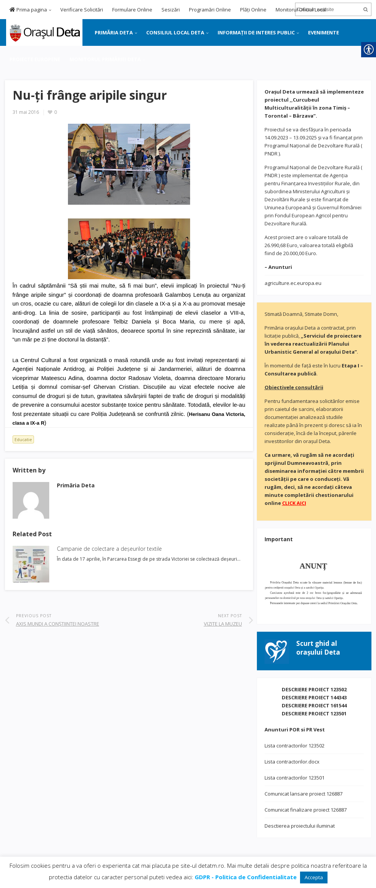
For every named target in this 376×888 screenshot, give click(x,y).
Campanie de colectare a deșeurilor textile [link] (109, 548)
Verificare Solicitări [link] (81, 9)
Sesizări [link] (170, 9)
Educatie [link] (23, 439)
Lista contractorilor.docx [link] (292, 761)
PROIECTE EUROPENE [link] (35, 59)
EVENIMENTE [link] (323, 32)
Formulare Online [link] (132, 9)
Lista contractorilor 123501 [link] (294, 777)
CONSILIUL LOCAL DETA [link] (175, 32)
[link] (43, 31)
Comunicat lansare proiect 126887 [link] (303, 793)
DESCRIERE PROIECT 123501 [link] (314, 713)
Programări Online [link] (210, 9)
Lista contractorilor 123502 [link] (294, 745)
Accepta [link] (314, 877)
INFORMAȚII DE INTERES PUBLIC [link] (256, 32)
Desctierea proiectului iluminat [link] (300, 825)
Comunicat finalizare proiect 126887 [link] (306, 809)
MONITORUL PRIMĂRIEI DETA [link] (105, 59)
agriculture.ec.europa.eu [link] (293, 283)
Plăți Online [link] (253, 9)
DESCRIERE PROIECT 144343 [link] (314, 697)
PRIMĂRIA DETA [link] (114, 32)
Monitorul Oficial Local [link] (301, 9)
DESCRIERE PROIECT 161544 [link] (314, 705)
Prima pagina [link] (28, 9)
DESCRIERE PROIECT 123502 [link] (314, 689)
